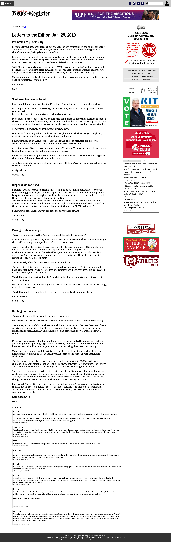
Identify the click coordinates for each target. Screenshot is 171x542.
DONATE (152, 70)
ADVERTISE (136, 70)
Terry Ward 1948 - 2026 (134, 183)
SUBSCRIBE (128, 70)
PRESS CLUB (145, 70)
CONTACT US (144, 80)
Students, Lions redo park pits (136, 169)
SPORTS (135, 77)
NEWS (130, 77)
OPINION (142, 77)
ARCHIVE (149, 77)
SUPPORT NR (135, 80)
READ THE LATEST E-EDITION (140, 73)
